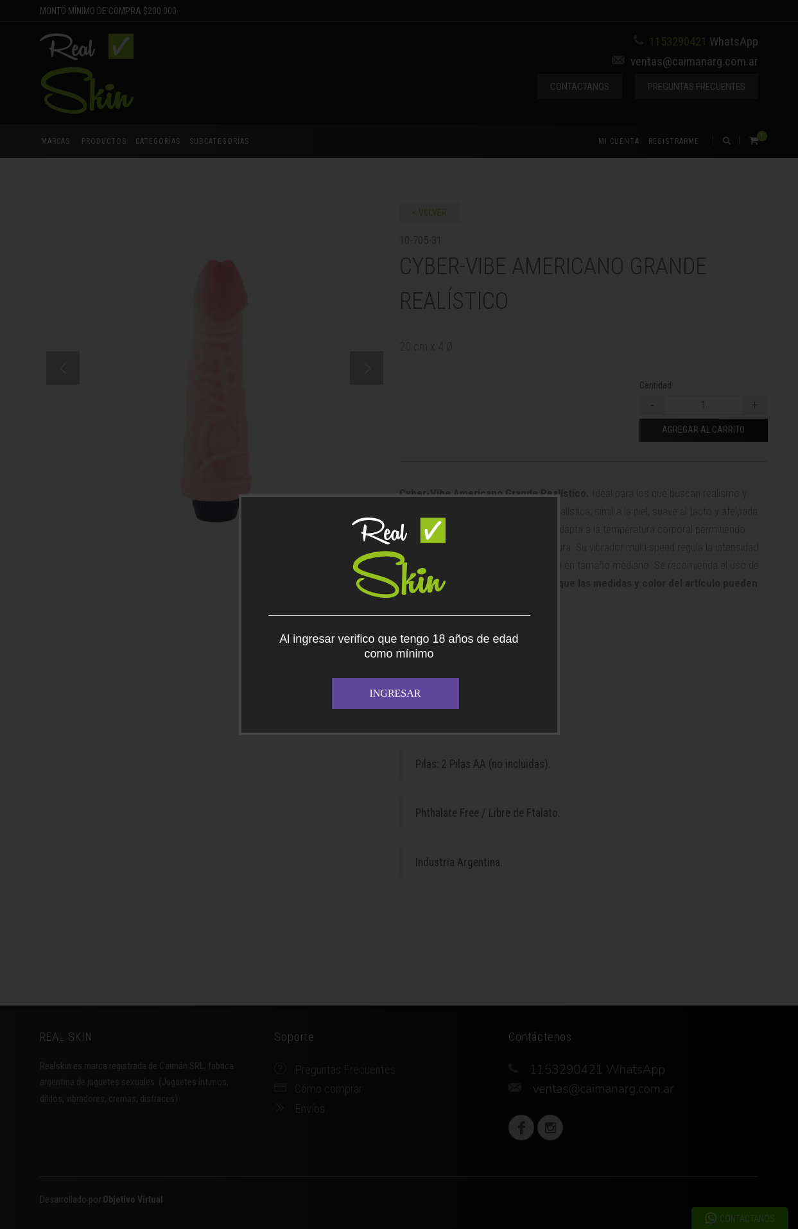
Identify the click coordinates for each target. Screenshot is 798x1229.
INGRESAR (395, 693)
